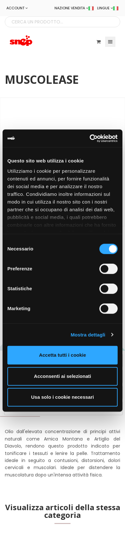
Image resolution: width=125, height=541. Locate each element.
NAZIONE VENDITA (74, 8)
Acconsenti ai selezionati (62, 376)
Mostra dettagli (88, 334)
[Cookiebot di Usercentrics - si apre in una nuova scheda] (90, 138)
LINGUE (108, 8)
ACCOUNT (17, 8)
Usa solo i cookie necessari (62, 397)
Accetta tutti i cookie (62, 355)
